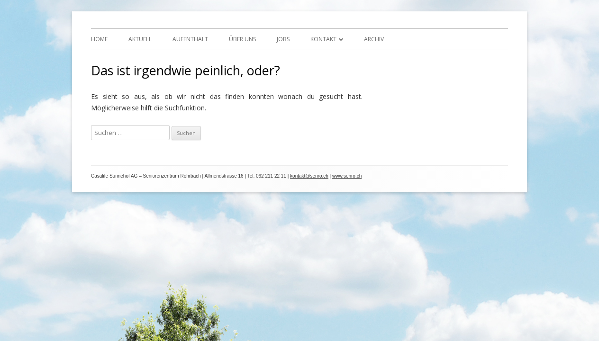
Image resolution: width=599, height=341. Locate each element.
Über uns (242, 39)
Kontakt (323, 39)
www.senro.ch (347, 176)
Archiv (374, 39)
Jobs (283, 39)
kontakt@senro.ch (309, 176)
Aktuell (140, 39)
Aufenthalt (190, 39)
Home (99, 39)
